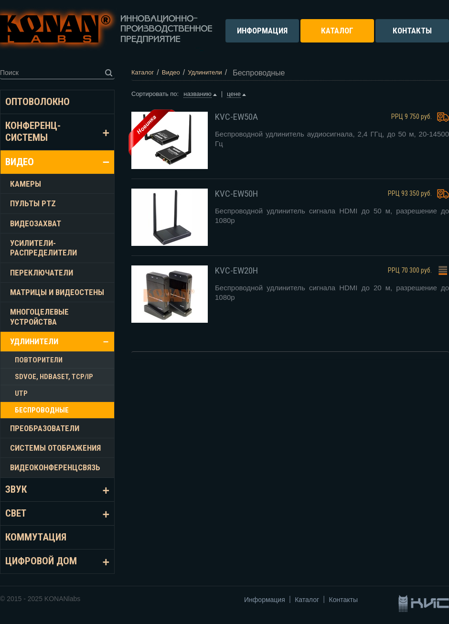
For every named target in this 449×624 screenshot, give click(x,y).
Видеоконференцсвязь (55, 467)
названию (197, 93)
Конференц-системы (33, 131)
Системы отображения (55, 448)
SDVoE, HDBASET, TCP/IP (54, 376)
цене (234, 93)
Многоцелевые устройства (39, 316)
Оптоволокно (37, 101)
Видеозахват (35, 223)
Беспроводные (42, 410)
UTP (21, 393)
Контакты (343, 599)
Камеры (25, 184)
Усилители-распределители (43, 247)
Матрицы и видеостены (57, 292)
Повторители (39, 360)
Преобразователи (44, 428)
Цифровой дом (41, 561)
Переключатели (41, 272)
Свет (15, 513)
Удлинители (34, 341)
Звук (16, 489)
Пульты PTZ (33, 203)
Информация (264, 599)
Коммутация (35, 537)
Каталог (307, 599)
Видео (19, 162)
